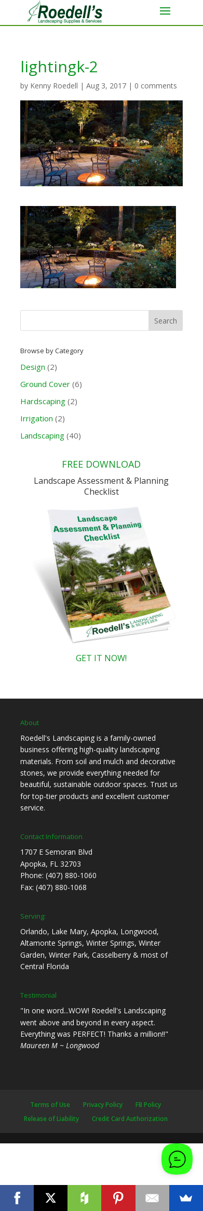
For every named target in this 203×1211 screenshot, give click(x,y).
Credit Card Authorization (130, 1118)
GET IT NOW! (101, 658)
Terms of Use (50, 1104)
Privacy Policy (103, 1104)
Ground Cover (45, 384)
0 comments (155, 86)
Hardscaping (42, 401)
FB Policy (148, 1104)
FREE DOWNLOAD (101, 464)
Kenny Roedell (54, 86)
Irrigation (36, 418)
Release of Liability (51, 1118)
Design (32, 367)
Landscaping (42, 435)
